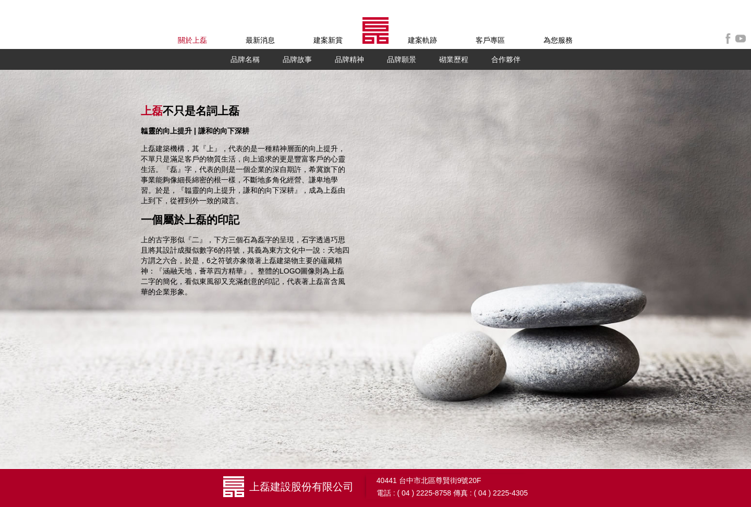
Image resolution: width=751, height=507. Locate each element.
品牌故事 (297, 59)
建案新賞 (328, 40)
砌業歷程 (453, 59)
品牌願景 (401, 59)
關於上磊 (192, 40)
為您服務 (558, 40)
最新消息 (260, 40)
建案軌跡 (422, 40)
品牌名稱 (245, 59)
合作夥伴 (505, 59)
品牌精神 (349, 59)
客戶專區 (490, 40)
